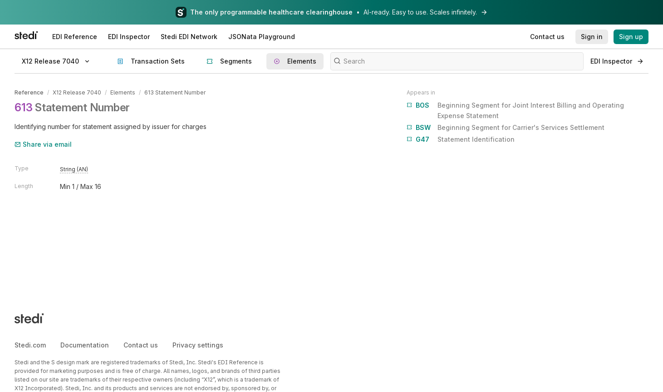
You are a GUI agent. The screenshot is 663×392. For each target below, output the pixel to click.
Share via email (43, 144)
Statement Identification (461, 139)
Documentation (84, 345)
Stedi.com (30, 345)
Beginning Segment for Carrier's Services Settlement (505, 128)
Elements (122, 92)
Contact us (140, 345)
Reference (29, 92)
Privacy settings (197, 345)
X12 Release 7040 (77, 92)
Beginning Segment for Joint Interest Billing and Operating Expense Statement (515, 109)
